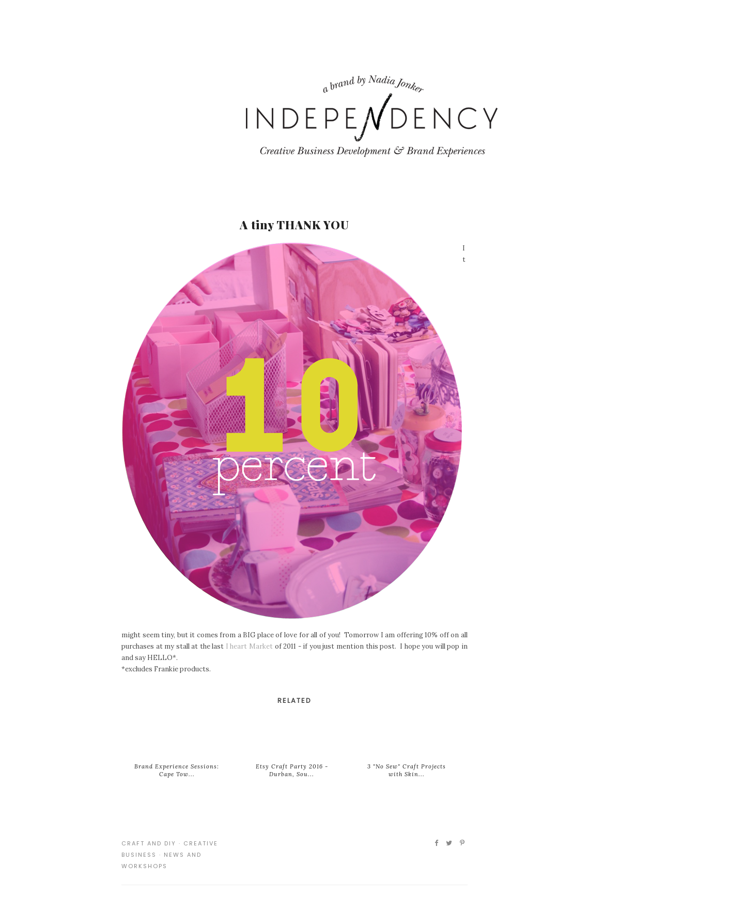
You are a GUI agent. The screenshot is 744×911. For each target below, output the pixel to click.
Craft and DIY (148, 843)
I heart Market (249, 646)
